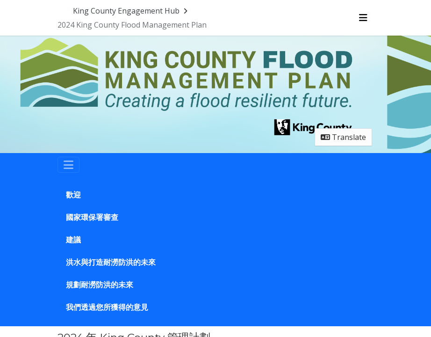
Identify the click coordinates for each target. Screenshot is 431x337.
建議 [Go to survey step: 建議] (73, 239)
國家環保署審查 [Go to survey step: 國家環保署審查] (92, 217)
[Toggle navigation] (68, 165)
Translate (343, 137)
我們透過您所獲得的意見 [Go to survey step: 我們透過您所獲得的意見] (107, 307)
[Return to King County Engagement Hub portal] (131, 11)
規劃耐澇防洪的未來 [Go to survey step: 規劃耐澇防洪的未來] (99, 284)
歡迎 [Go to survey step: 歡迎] (73, 194)
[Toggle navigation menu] (363, 18)
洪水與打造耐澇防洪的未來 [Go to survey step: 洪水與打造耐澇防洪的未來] (111, 262)
